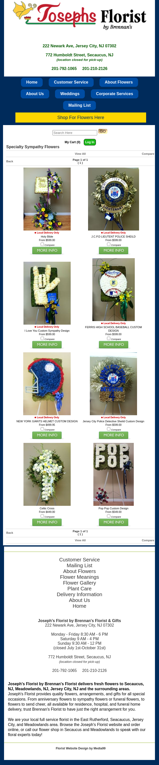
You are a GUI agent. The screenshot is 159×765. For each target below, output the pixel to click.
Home (31, 82)
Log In (89, 142)
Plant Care (79, 588)
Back (9, 161)
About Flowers (119, 82)
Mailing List (79, 105)
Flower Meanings (79, 577)
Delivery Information (79, 594)
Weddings (70, 94)
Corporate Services (114, 94)
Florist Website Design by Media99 (80, 748)
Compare (148, 153)
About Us (35, 94)
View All (80, 153)
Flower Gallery (79, 583)
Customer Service (71, 82)
